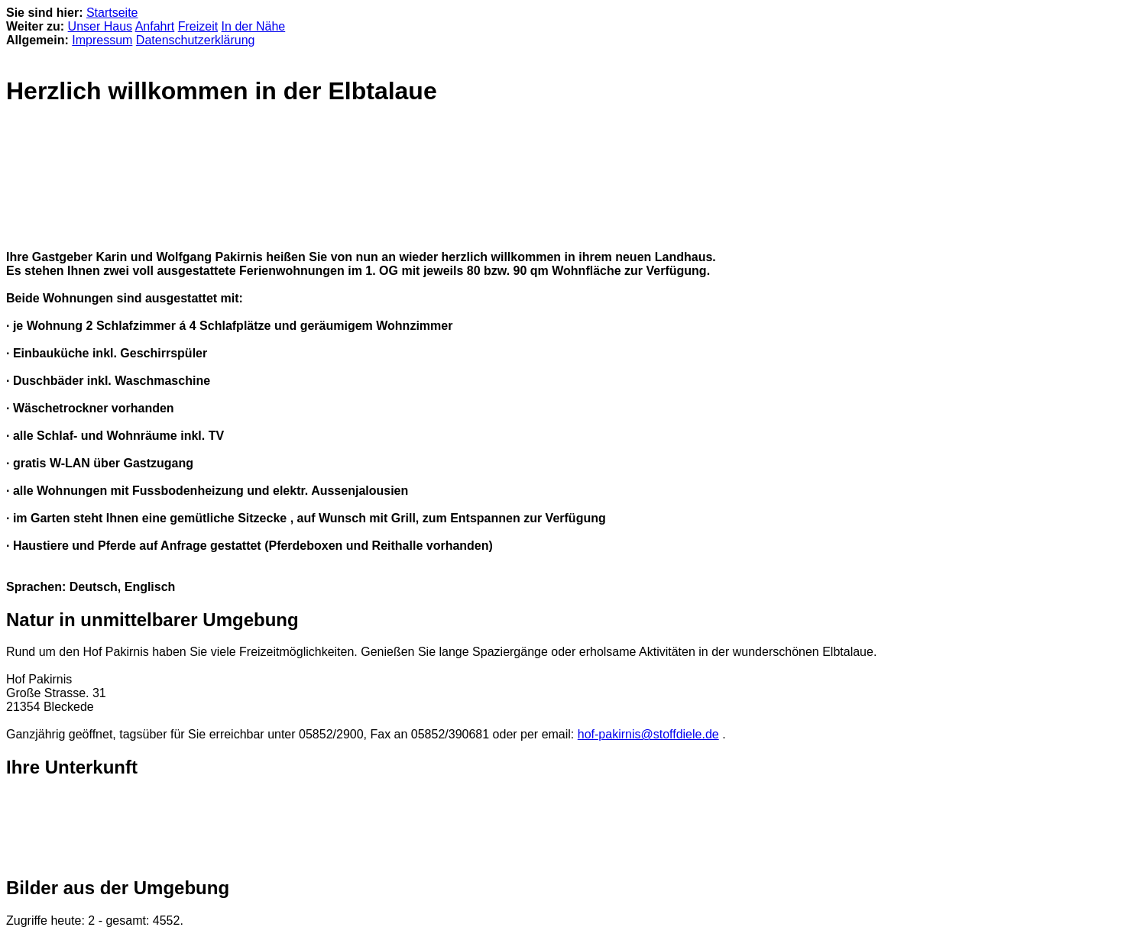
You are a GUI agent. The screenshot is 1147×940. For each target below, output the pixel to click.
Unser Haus (100, 26)
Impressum (102, 40)
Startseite (112, 12)
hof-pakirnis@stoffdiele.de (648, 734)
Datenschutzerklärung (195, 40)
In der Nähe (254, 26)
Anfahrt (155, 26)
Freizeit (198, 26)
